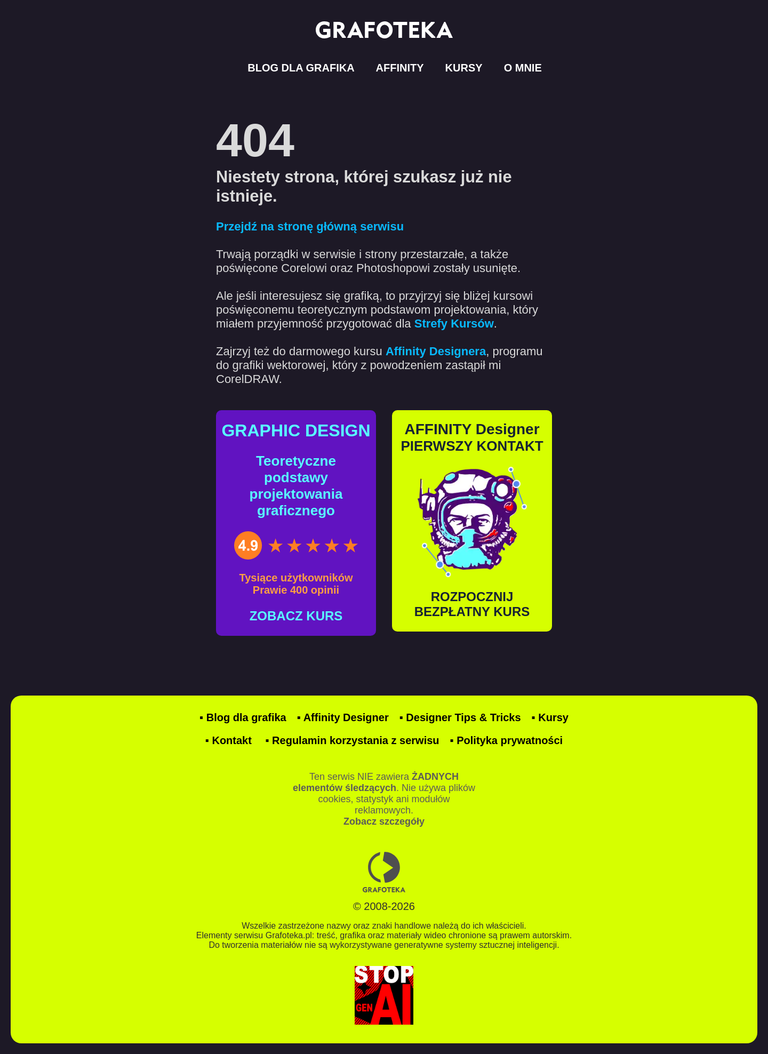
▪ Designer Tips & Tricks (460, 717)
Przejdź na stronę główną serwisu (310, 226)
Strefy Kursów (454, 323)
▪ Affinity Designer (343, 717)
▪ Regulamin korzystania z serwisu (352, 740)
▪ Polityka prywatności (506, 740)
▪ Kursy (550, 717)
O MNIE (523, 68)
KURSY (464, 68)
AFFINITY (400, 68)
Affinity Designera (436, 351)
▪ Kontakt (228, 740)
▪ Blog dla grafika (242, 717)
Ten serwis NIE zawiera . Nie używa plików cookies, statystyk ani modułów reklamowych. (384, 799)
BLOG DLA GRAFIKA (300, 68)
